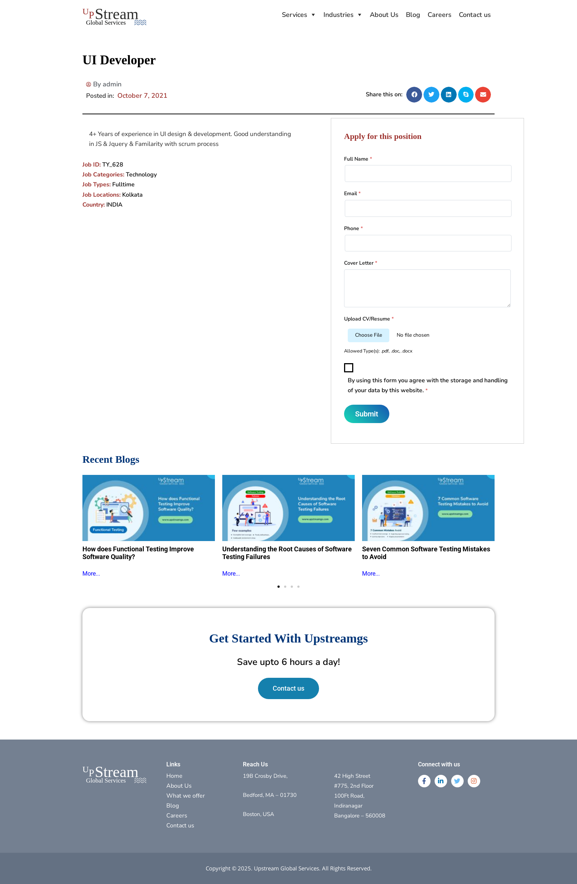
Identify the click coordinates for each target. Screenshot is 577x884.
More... (91, 573)
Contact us (475, 14)
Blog (413, 14)
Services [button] (294, 14)
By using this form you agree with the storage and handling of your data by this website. (428, 385)
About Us (384, 14)
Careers (440, 14)
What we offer (185, 796)
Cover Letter (360, 263)
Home (174, 776)
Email (352, 193)
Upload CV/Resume (369, 318)
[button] (414, 95)
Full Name (358, 158)
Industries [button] (338, 14)
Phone (353, 228)
